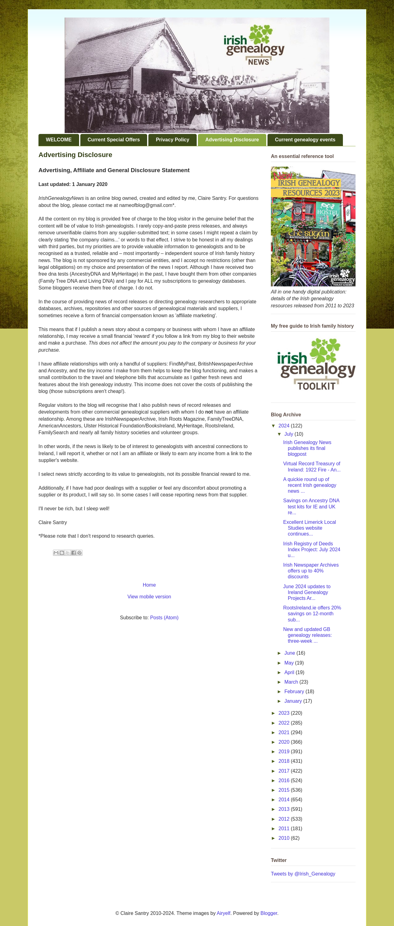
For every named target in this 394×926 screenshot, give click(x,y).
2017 (285, 771)
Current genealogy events (305, 139)
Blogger (268, 913)
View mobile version (149, 596)
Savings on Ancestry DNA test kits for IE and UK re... (311, 506)
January (293, 701)
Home (149, 585)
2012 (285, 819)
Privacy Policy (172, 139)
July (289, 434)
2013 (285, 809)
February (294, 691)
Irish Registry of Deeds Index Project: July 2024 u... (311, 549)
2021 (285, 732)
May (289, 662)
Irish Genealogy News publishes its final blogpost (307, 448)
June (290, 653)
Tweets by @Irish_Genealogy (303, 873)
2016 (285, 780)
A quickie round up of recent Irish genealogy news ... (309, 485)
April (290, 672)
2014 (285, 799)
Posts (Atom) (164, 617)
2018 (285, 761)
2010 (285, 838)
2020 (285, 742)
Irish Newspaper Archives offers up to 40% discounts (311, 570)
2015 (285, 790)
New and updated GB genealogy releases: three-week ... (307, 635)
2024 (285, 425)
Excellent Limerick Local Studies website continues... (309, 528)
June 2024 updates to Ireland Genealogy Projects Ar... (307, 592)
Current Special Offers (114, 139)
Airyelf (223, 913)
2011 (285, 828)
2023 (285, 713)
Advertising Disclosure (232, 139)
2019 (285, 751)
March (292, 682)
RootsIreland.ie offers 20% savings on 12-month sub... (312, 613)
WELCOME (59, 139)
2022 (285, 723)
